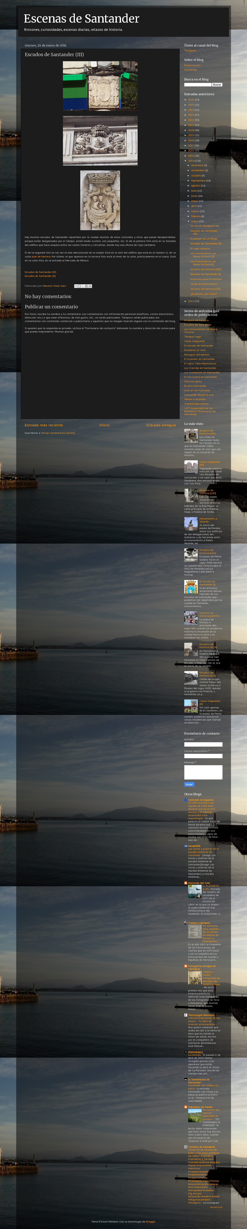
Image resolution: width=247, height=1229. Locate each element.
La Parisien (195, 1055)
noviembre (198, 170)
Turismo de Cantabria (201, 1147)
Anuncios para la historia (205, 279)
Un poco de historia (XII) (205, 288)
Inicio (105, 425)
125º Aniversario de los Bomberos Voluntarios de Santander (200, 411)
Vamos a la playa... (195, 399)
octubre (196, 175)
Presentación (192, 65)
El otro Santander (195, 386)
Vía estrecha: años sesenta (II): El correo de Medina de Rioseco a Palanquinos (211, 933)
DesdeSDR (194, 846)
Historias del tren (199, 883)
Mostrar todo (216, 1207)
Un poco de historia (196, 320)
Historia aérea (193, 381)
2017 (191, 145)
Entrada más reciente (44, 425)
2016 (191, 150)
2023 (191, 114)
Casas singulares (194, 341)
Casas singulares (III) (210, 463)
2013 (191, 301)
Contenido (190, 69)
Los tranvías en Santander (200, 368)
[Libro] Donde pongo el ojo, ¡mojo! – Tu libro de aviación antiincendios (204, 1021)
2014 (191, 160)
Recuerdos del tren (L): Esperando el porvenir (211, 1114)
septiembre (198, 180)
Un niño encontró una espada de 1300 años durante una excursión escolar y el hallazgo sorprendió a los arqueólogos (201, 810)
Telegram (190, 50)
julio (194, 190)
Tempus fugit (192, 336)
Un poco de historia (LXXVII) (209, 614)
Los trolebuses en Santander (202, 372)
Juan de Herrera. (41, 256)
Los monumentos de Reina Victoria (200, 330)
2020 (191, 130)
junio (194, 195)
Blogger (150, 1221)
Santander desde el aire (199, 394)
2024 (191, 109)
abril (194, 206)
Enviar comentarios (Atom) (58, 433)
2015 (191, 155)
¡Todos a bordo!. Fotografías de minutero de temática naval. (211, 978)
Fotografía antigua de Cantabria (202, 967)
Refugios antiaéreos (196, 354)
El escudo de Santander (198, 345)
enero (195, 221)
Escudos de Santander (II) (206, 243)
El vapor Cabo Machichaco (200, 363)
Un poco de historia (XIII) (205, 269)
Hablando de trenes (200, 1107)
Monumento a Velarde (208, 520)
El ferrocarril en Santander (200, 377)
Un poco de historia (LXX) (208, 551)
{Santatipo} (195, 1052)
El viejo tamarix (200, 248)
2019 (191, 135)
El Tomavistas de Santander (198, 1081)
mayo (195, 201)
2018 (191, 140)
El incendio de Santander (199, 359)
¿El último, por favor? (204, 293)
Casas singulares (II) (210, 702)
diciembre (197, 165)
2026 (191, 99)
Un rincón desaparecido (204, 225)
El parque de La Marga (203, 238)
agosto (196, 185)
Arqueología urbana (196, 403)
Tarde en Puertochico (203, 284)
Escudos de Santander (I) (205, 274)
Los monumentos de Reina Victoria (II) (203, 255)
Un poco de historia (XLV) (208, 674)
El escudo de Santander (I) (207, 583)
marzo (195, 211)
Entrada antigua (161, 425)
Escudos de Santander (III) (204, 232)
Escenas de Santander (82, 19)
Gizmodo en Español (201, 800)
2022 (191, 120)
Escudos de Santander (197, 324)
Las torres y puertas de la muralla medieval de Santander (203, 852)
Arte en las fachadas (197, 390)
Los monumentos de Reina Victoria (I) (203, 263)
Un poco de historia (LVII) (208, 492)
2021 (191, 125)
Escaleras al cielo (195, 350)
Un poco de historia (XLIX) (208, 645)
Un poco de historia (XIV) (208, 432)
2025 (191, 104)
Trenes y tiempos (199, 923)
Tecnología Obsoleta (201, 1015)
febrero (196, 216)
